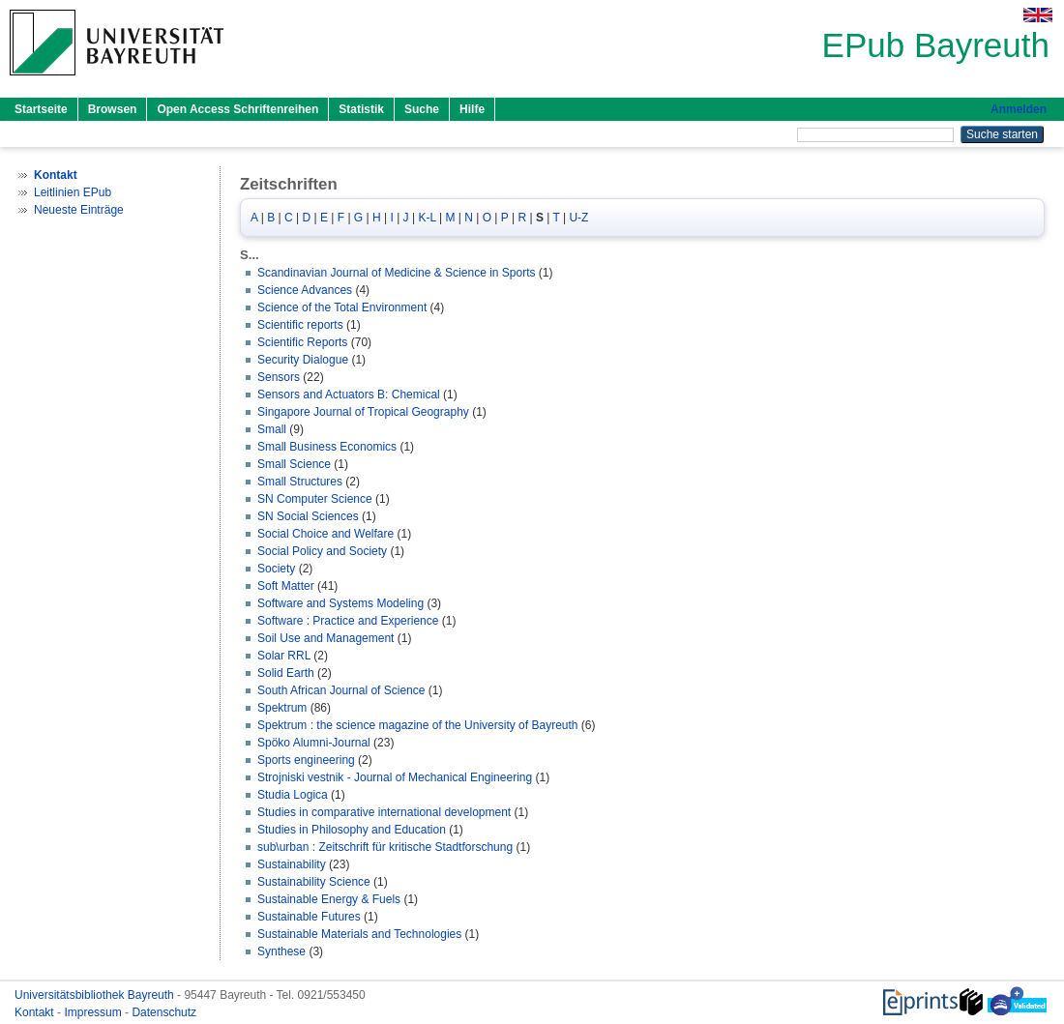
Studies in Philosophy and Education (351, 829)
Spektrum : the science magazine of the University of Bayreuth (417, 725)
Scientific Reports (302, 342)
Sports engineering (306, 760)
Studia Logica (292, 795)
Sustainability (291, 864)
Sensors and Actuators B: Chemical (348, 394)
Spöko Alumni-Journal (313, 742)
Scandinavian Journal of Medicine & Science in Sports (396, 272)
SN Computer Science (314, 499)
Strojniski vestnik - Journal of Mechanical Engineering (394, 777)
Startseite (41, 109)
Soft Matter (285, 586)
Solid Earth (285, 673)
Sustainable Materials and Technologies (359, 934)
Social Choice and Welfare (325, 534)
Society (276, 568)
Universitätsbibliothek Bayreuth (96, 995)
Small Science (294, 464)
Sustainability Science (313, 882)
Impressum (94, 1012)
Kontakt (36, 1012)
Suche (421, 109)
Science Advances (304, 290)
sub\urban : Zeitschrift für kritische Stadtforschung (385, 847)
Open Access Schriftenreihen (237, 109)
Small (271, 429)
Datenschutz (164, 1012)
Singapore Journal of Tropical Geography (363, 412)
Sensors (278, 377)
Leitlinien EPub (72, 192)
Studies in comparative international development (384, 812)
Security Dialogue (302, 359)
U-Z (578, 217)
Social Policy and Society (322, 551)
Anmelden (1018, 109)
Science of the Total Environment (342, 307)
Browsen (112, 109)
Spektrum (282, 708)
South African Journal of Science (341, 690)
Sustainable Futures (309, 916)
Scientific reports (300, 325)
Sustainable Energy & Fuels (328, 899)
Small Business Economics (327, 446)
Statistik (361, 109)
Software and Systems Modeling (340, 603)
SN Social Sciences (308, 516)
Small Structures (299, 481)
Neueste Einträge (79, 210)
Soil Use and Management (325, 638)
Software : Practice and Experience (347, 621)
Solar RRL (283, 655)
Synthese (281, 951)
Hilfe (472, 109)
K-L (426, 217)
